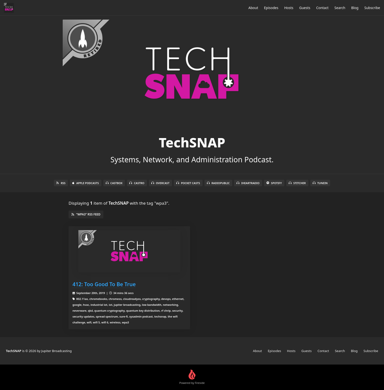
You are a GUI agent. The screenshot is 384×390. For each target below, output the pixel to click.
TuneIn (320, 183)
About (253, 7)
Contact (322, 7)
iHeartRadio (248, 183)
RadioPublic (218, 183)
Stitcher (297, 183)
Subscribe (372, 7)
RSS (60, 183)
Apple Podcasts (85, 183)
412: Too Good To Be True (104, 284)
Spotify (274, 183)
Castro (136, 183)
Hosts (288, 7)
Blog (355, 7)
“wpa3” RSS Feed (86, 214)
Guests (304, 7)
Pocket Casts (188, 183)
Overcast (160, 183)
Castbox (114, 183)
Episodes (271, 7)
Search (340, 7)
